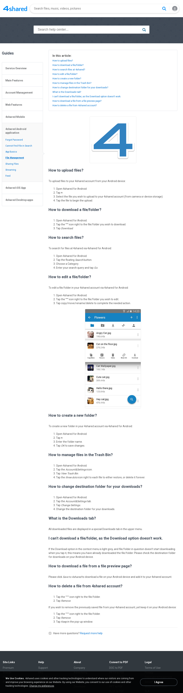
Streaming (10, 170)
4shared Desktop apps (19, 199)
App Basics (11, 151)
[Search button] (164, 8)
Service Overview (16, 68)
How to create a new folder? (66, 78)
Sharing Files (12, 164)
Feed (7, 176)
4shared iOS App (15, 187)
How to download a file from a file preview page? (76, 101)
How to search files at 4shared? (68, 69)
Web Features (13, 104)
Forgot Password (14, 140)
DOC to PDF (116, 667)
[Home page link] (15, 8)
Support (43, 667)
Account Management (19, 92)
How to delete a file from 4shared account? (74, 105)
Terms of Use (153, 667)
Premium (8, 667)
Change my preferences (41, 686)
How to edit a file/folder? (64, 74)
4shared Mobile (15, 116)
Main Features (14, 80)
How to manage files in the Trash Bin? (71, 83)
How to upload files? (62, 60)
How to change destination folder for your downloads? (80, 87)
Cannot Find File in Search (18, 145)
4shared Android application (15, 131)
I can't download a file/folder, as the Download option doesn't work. (86, 96)
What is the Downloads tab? (66, 92)
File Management (14, 157)
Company (79, 667)
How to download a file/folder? (67, 65)
